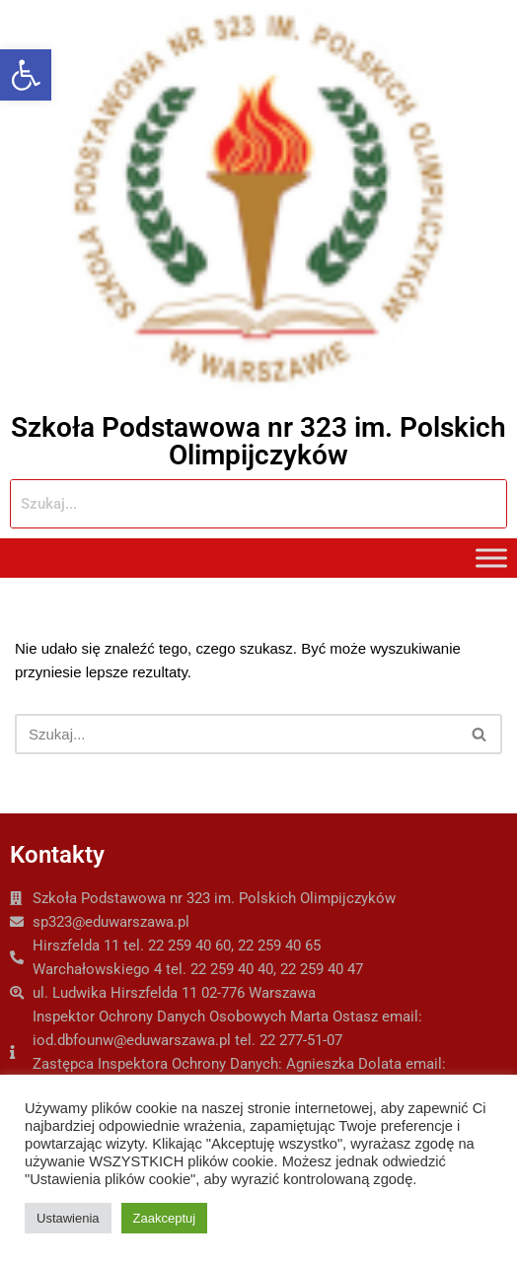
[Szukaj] (236, 734)
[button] (25, 75)
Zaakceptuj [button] (164, 1218)
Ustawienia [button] (68, 1218)
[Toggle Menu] (491, 558)
